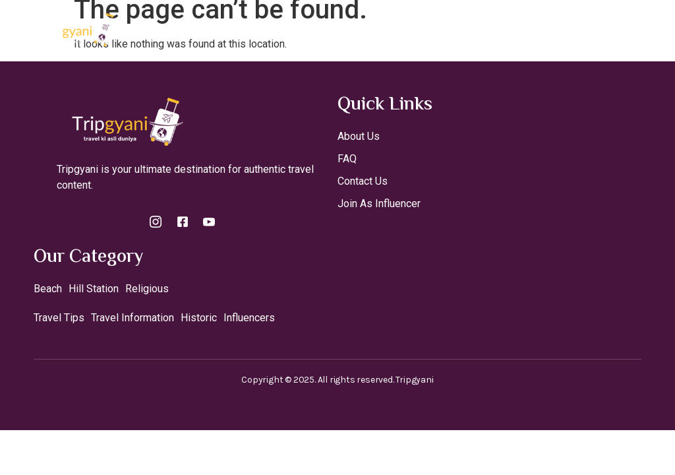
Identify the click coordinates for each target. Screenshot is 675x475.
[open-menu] (654, 28)
